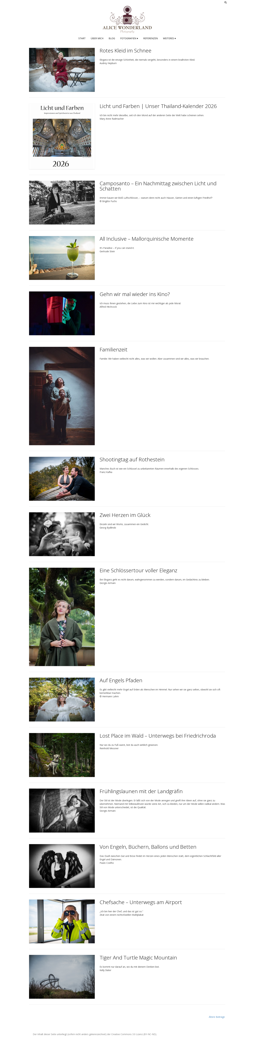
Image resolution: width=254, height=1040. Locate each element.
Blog (112, 38)
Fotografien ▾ (129, 38)
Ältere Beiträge (217, 1016)
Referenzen (150, 38)
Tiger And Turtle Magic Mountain (138, 957)
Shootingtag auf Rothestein (132, 459)
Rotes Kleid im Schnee (125, 50)
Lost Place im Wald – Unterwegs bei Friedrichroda (158, 735)
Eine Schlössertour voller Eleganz (138, 570)
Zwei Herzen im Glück (125, 514)
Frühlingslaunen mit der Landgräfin (141, 791)
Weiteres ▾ (169, 38)
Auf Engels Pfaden (121, 680)
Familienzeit (113, 349)
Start (82, 38)
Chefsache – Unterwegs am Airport (141, 902)
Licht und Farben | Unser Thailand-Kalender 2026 (158, 105)
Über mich (97, 38)
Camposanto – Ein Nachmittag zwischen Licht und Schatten (158, 186)
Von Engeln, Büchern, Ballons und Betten (148, 846)
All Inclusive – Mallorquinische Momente (147, 238)
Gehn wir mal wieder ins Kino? (135, 293)
